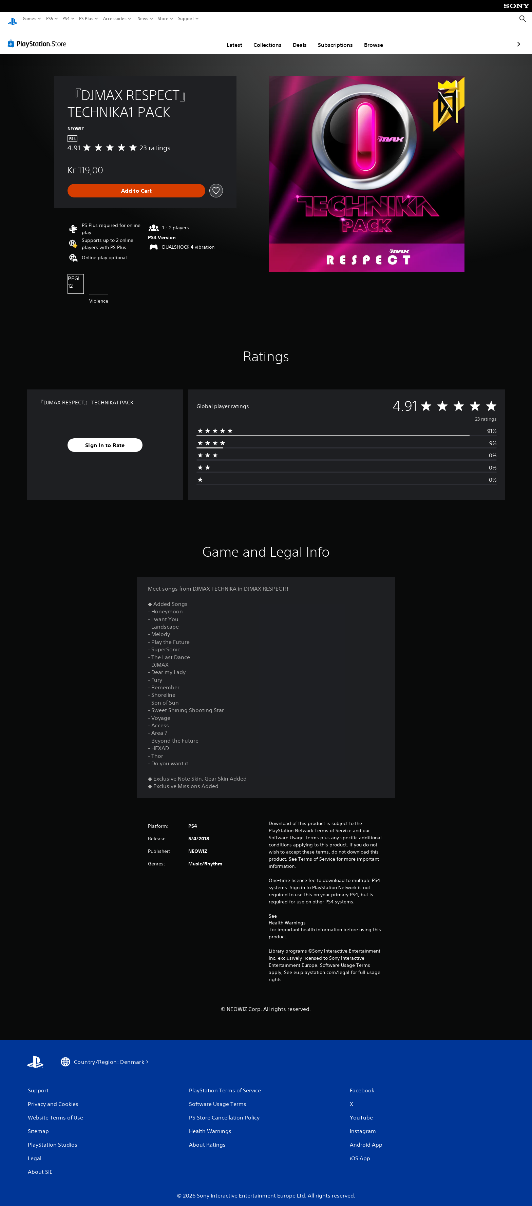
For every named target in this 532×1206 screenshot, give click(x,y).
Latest (195, 38)
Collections (228, 38)
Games (29, 18)
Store (163, 18)
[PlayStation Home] (12, 18)
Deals (260, 38)
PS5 (49, 18)
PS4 (66, 18)
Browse (333, 38)
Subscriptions (295, 38)
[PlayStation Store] (38, 37)
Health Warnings (287, 916)
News (142, 18)
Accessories (115, 18)
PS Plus (86, 18)
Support (186, 18)
